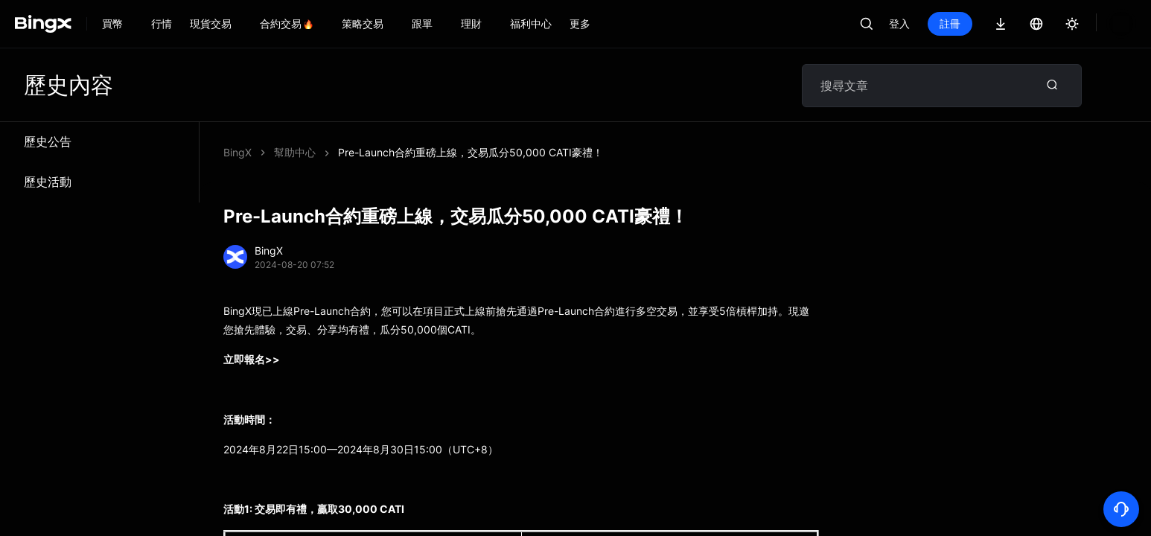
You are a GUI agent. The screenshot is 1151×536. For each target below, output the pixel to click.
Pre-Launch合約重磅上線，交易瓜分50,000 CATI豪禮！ (470, 152)
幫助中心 (295, 152)
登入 (899, 23)
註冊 (950, 23)
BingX (237, 152)
